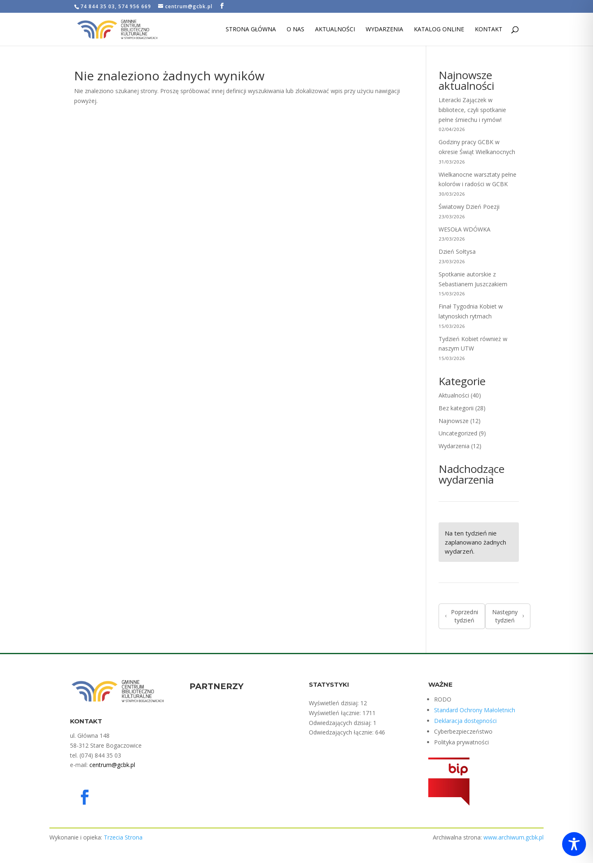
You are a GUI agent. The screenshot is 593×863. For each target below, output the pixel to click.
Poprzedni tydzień (461, 616)
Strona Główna (251, 29)
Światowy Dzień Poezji (469, 206)
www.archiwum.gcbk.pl (513, 837)
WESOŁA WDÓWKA (464, 229)
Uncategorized (458, 433)
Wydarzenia (384, 29)
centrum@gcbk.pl (112, 765)
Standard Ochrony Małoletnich (474, 710)
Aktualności (335, 29)
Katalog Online (439, 29)
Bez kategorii (456, 408)
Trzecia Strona (123, 837)
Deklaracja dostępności (465, 721)
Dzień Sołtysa (458, 251)
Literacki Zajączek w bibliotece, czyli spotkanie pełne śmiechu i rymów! (472, 110)
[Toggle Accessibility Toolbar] (574, 844)
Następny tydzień (508, 616)
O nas (295, 29)
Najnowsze (454, 421)
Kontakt (488, 29)
